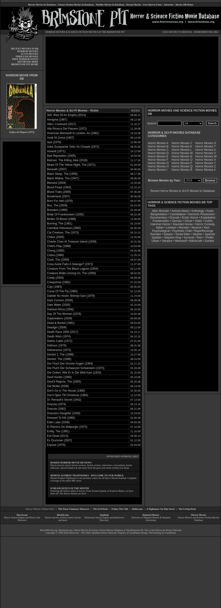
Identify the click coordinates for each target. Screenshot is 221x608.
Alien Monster (160, 211)
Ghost (188, 221)
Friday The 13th (120, 509)
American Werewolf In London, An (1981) (73, 133)
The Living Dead (187, 509)
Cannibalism (178, 214)
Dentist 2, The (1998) (60, 354)
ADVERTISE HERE (27, 61)
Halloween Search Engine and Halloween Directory (104, 518)
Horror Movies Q (182, 166)
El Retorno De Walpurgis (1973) (67, 426)
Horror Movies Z (205, 166)
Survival (189, 237)
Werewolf (181, 241)
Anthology (197, 211)
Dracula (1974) (56, 404)
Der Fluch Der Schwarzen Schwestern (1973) (75, 368)
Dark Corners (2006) (60, 300)
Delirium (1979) (56, 345)
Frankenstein (161, 221)
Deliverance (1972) (59, 350)
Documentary (158, 217)
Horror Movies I (157, 169)
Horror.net (22, 515)
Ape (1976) (54, 142)
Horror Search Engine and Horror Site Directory (22, 518)
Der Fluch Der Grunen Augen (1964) (70, 363)
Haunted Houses (150, 515)
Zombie (209, 241)
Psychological (160, 231)
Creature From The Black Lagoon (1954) (72, 268)
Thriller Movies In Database (110, 4)
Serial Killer (183, 234)
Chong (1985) (55, 250)
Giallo (198, 221)
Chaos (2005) (55, 237)
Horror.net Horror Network (168, 530)
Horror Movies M (182, 153)
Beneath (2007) (57, 169)
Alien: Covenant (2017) (61, 124)
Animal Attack (180, 211)
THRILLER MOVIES (26, 56)
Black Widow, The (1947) (63, 178)
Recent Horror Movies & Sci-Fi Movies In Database (182, 191)
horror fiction (74, 517)
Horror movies (52, 517)
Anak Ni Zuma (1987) (60, 137)
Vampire (167, 241)
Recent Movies (133, 4)
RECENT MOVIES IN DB (24, 48)
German (177, 221)
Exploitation (208, 217)
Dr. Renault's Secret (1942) (64, 399)
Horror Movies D (158, 153)
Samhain (104, 515)
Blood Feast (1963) (59, 187)
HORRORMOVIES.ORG (206, 32)
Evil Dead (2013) (57, 436)
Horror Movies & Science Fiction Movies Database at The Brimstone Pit (108, 530)
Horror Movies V (205, 153)
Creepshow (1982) (59, 282)
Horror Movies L (182, 149)
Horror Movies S (205, 143)
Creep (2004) (55, 277)
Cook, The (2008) (58, 259)
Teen (199, 237)
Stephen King (172, 237)
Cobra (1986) (55, 255)
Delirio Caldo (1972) (59, 341)
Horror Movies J (182, 143)
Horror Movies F (158, 159)
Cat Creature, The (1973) (63, 232)
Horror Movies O (182, 159)
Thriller (209, 237)
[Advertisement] (22, 212)
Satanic (168, 234)
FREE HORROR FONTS (25, 59)
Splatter (156, 237)
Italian (160, 227)
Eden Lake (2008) (58, 422)
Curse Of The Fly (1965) (62, 291)
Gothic (209, 221)
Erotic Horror (190, 217)
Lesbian (171, 227)
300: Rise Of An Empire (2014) (66, 115)
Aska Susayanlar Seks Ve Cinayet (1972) (73, 146)
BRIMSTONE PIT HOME (24, 64)
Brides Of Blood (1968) (61, 219)
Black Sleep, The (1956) (62, 173)
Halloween (137, 509)
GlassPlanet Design (138, 532)
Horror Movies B (158, 146)
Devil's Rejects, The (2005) (64, 381)
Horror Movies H (158, 166)
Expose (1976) (56, 445)
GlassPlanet (170, 532)
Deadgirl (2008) (57, 327)
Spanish (210, 234)
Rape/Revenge (203, 231)
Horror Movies (198, 515)
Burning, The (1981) (59, 223)
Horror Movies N (182, 156)
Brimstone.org (65, 530)
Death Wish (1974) (59, 336)
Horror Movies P (182, 163)
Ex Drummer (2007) (59, 440)
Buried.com (63, 515)
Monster (184, 227)
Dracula (174, 217)
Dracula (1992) (56, 408)
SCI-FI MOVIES (29, 54)
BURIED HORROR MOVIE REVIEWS (71, 462)
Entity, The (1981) (58, 431)
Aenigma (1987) (57, 119)
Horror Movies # (205, 169)
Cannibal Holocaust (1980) (64, 228)
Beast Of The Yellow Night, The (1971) (71, 164)
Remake (155, 234)
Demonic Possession (201, 214)
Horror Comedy (205, 224)
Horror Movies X (205, 159)
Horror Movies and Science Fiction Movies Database (198, 518)
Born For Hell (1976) (60, 201)
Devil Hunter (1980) (59, 377)
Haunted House (183, 224)
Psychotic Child (182, 231)
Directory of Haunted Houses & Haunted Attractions (151, 518)
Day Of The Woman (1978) (64, 314)
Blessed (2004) (56, 183)
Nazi (207, 227)
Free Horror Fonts (152, 4)
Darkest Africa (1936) (60, 309)
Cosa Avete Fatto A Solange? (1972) (70, 264)
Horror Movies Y (205, 163)
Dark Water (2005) (58, 304)
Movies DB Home (184, 4)
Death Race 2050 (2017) (62, 332)
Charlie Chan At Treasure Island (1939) (71, 241)
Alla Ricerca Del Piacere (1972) (67, 128)
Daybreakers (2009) (59, 318)
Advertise (169, 4)
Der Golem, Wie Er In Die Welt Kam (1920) (74, 372)
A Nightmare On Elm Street (160, 509)
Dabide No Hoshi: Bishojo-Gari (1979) (71, 295)
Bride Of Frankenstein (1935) (65, 214)
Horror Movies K (182, 146)
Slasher (197, 234)
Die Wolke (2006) (58, 386)
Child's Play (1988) (59, 246)
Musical (196, 227)
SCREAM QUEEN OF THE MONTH (69, 488)
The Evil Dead (100, 509)
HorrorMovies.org (48, 530)
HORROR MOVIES (55, 32)
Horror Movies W (206, 156)
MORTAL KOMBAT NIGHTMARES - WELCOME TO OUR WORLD (86, 475)
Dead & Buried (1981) (61, 323)
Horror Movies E (158, 156)
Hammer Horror (160, 224)
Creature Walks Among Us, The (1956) (71, 273)
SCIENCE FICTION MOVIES (83, 32)
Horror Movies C (158, 149)
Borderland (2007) (58, 196)
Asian (210, 211)
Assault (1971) (56, 151)
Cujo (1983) (54, 286)
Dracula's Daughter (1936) (63, 413)
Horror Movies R (182, 169)
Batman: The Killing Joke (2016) (67, 160)
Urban (155, 241)
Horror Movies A (158, 143)
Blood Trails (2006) (59, 192)
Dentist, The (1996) (59, 359)
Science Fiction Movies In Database (76, 4)
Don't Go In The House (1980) (66, 390)
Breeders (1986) (57, 210)
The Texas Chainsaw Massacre (73, 509)
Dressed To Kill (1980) (61, 417)
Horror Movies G (158, 163)
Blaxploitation (158, 214)
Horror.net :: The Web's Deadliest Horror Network (93, 532)
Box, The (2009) (57, 205)
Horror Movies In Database (42, 4)
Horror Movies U (205, 149)
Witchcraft (195, 241)
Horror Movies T (205, 146)
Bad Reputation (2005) (61, 155)
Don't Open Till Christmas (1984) (67, 395)
